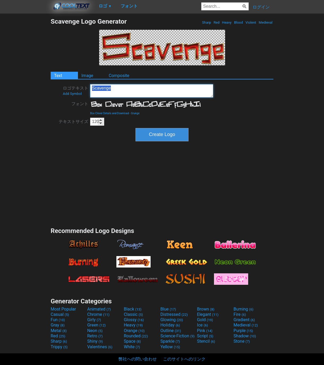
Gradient (244, 319)
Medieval (265, 22)
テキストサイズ (73, 121)
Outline (170, 330)
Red (216, 22)
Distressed (174, 314)
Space (132, 341)
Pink (205, 330)
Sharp (206, 22)
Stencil (206, 341)
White (132, 346)
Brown (205, 309)
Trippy (59, 346)
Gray (57, 325)
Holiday (170, 325)
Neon (95, 330)
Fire (240, 314)
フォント (79, 103)
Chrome (98, 314)
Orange (134, 330)
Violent (251, 22)
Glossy (134, 319)
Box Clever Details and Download (109, 113)
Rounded (136, 335)
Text (58, 75)
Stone (242, 341)
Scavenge (151, 90)
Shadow (245, 335)
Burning (243, 309)
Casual (60, 314)
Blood (238, 22)
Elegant (207, 314)
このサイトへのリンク (184, 359)
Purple (243, 330)
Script (205, 335)
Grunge (135, 113)
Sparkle (170, 341)
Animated (99, 309)
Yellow (170, 346)
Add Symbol (72, 94)
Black (133, 309)
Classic (133, 314)
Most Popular (63, 309)
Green (96, 325)
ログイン (261, 7)
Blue (168, 309)
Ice (202, 325)
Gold (205, 319)
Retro (95, 335)
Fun (58, 319)
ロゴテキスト (75, 91)
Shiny (95, 341)
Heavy (226, 22)
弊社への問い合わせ (138, 359)
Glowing (171, 319)
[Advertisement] (25, 97)
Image (87, 75)
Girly (94, 319)
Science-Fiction (177, 335)
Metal (59, 330)
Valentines (99, 346)
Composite (119, 75)
